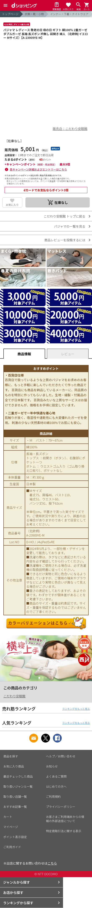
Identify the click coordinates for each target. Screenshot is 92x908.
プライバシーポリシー (60, 806)
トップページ (10, 14)
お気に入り (12, 204)
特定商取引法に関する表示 (63, 831)
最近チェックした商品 (18, 776)
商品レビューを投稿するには (64, 239)
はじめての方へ (56, 786)
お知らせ (52, 766)
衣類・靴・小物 (34, 14)
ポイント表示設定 (15, 837)
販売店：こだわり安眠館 (70, 128)
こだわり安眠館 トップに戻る (64, 216)
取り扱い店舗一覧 (15, 796)
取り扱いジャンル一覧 (18, 786)
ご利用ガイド (12, 847)
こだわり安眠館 (14, 696)
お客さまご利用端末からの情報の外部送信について (65, 819)
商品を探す (10, 756)
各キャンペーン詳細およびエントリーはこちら (38, 169)
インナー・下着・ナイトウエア (69, 14)
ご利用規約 (53, 796)
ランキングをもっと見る (76, 708)
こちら (52, 863)
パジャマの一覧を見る (69, 226)
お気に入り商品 (13, 766)
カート (7, 817)
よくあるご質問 (56, 776)
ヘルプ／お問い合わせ (60, 756)
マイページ (10, 827)
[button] (5, 658)
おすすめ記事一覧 (15, 806)
